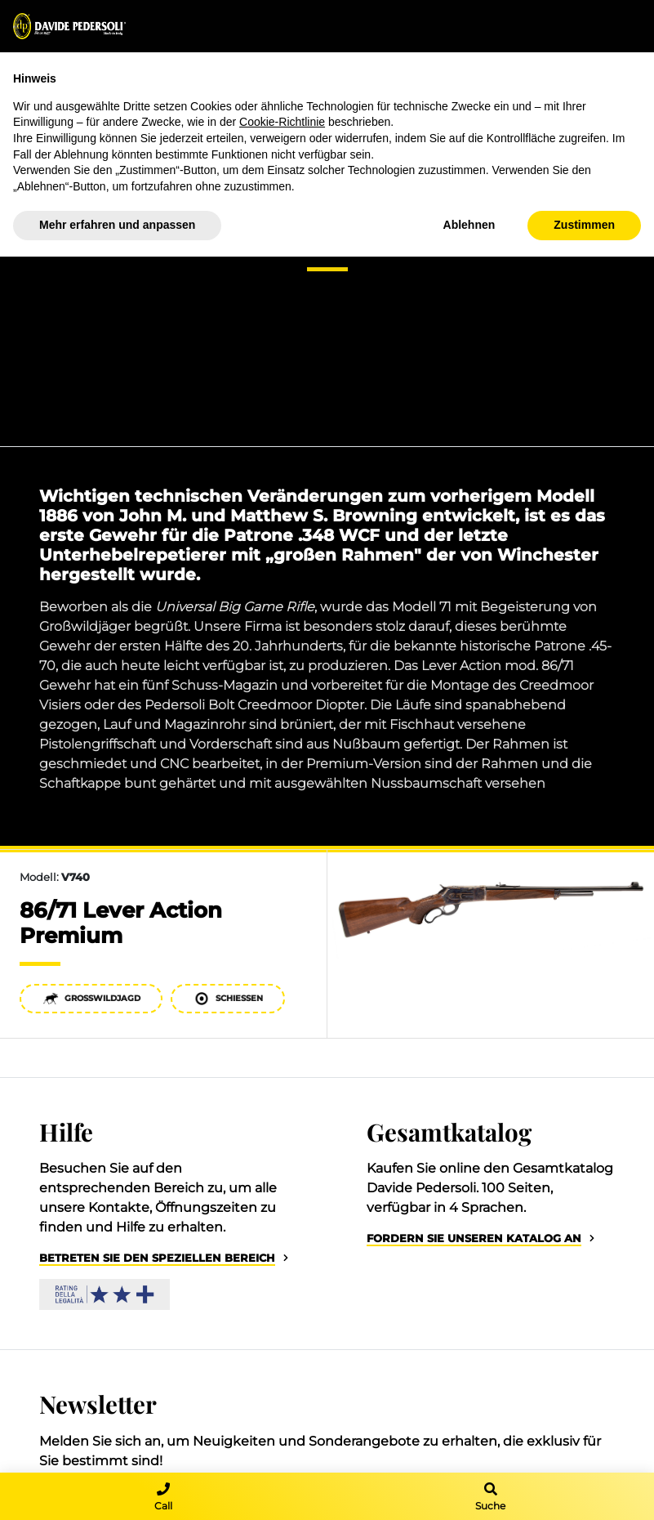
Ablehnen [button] (469, 224)
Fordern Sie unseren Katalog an (474, 1238)
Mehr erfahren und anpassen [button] (117, 224)
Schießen (228, 998)
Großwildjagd (91, 998)
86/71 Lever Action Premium (121, 922)
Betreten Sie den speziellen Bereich (157, 1258)
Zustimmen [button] (584, 224)
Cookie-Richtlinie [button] (282, 121)
